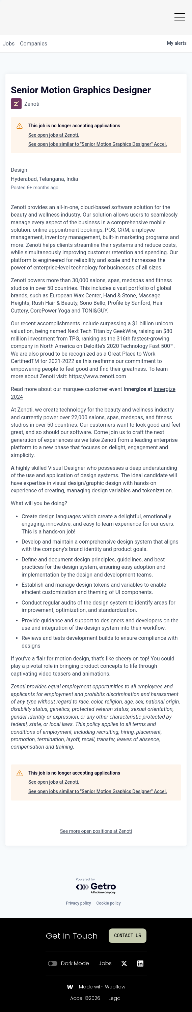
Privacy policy (78, 903)
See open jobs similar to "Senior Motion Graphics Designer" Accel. (97, 144)
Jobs (105, 963)
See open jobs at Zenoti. (53, 135)
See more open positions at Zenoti (96, 831)
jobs (9, 43)
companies (33, 43)
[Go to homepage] (21, 17)
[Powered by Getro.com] (96, 886)
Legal (115, 998)
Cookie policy (109, 903)
